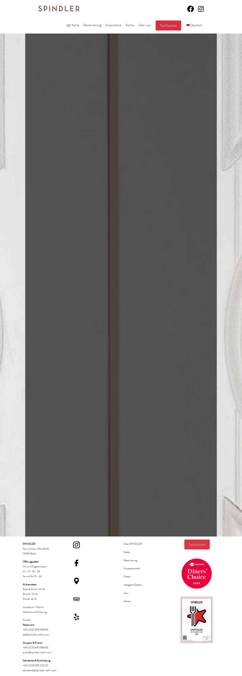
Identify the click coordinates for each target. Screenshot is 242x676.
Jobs (126, 593)
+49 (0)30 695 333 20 (35, 665)
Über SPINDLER (133, 544)
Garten (127, 601)
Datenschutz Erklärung (35, 612)
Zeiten (127, 552)
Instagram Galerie (133, 585)
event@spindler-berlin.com (37, 652)
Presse (127, 577)
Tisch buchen (197, 544)
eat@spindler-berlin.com (36, 635)
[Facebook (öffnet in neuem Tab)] (191, 8)
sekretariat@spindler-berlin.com (39, 670)
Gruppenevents (132, 568)
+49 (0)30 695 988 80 (35, 630)
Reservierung (130, 560)
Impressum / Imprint (33, 607)
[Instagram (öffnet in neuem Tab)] (201, 8)
